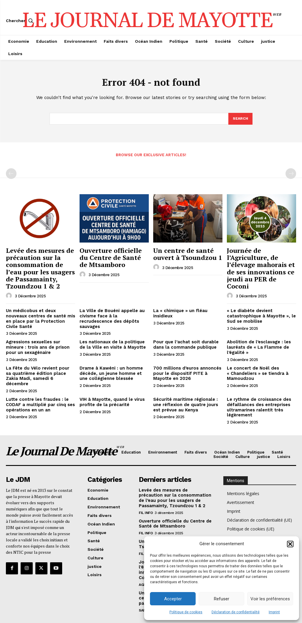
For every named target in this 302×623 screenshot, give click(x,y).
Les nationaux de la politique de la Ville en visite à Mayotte (113, 334)
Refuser (221, 598)
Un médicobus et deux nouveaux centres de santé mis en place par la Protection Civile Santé (40, 311)
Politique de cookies (185, 612)
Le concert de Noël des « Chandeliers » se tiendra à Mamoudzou (256, 361)
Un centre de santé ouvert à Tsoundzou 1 (183, 254)
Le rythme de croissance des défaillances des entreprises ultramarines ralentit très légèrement (257, 389)
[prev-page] (11, 175)
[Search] (240, 120)
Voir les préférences (270, 598)
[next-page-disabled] (291, 175)
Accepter (173, 598)
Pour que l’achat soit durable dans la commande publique (183, 334)
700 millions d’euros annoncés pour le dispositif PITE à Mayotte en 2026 (187, 361)
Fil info (146, 492)
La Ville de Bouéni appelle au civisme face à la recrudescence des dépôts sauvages (113, 311)
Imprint (274, 612)
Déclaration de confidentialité (236, 612)
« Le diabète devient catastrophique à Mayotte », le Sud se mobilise (258, 311)
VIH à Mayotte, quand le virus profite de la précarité (110, 384)
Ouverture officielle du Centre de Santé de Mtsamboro (112, 257)
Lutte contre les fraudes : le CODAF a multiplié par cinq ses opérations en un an (38, 387)
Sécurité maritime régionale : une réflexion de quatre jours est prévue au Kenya (184, 387)
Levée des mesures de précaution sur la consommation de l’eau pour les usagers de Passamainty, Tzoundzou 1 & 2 (40, 267)
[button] (290, 544)
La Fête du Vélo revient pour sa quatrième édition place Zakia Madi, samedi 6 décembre (38, 361)
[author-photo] (10, 292)
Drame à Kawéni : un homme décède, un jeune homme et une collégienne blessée (114, 361)
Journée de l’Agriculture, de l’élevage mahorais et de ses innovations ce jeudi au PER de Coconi (261, 260)
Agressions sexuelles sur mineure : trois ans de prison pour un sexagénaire (36, 336)
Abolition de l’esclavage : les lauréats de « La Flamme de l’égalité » (257, 336)
